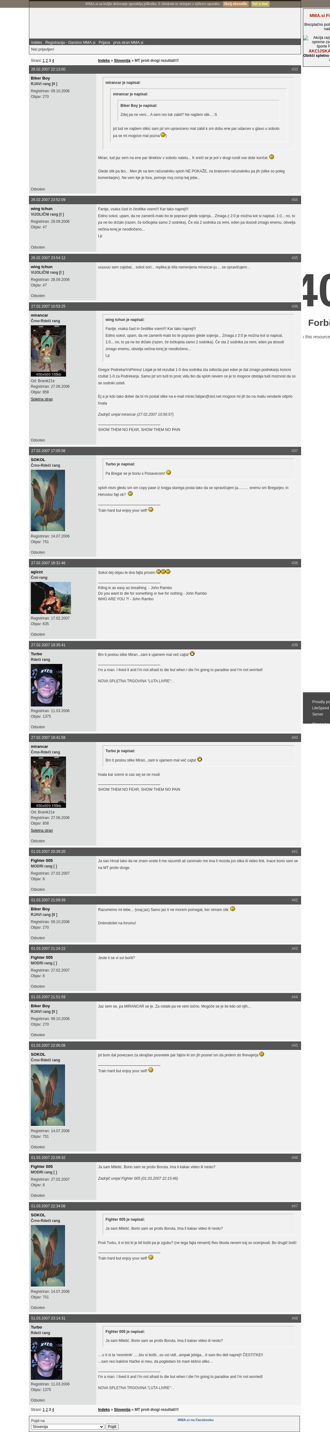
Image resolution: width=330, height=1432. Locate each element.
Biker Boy (40, 78)
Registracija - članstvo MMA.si (70, 42)
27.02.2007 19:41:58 (48, 737)
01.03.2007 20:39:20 (48, 851)
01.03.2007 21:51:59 (48, 997)
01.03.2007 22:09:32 (48, 1157)
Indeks (36, 42)
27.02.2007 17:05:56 (48, 451)
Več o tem (260, 4)
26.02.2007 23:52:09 (48, 200)
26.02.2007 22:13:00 (48, 69)
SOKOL (38, 459)
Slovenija (122, 60)
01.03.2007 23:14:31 (48, 1318)
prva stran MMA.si (128, 42)
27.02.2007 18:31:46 (48, 563)
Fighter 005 (42, 860)
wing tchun (42, 208)
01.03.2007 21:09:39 (48, 900)
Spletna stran (42, 399)
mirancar (39, 315)
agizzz (37, 572)
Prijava (104, 42)
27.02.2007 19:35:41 (48, 645)
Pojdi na (75, 1424)
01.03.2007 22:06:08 (48, 1045)
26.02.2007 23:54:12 (48, 258)
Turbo (36, 654)
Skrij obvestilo (235, 4)
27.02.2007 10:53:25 (48, 306)
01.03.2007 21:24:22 (48, 948)
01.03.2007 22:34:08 (48, 1206)
